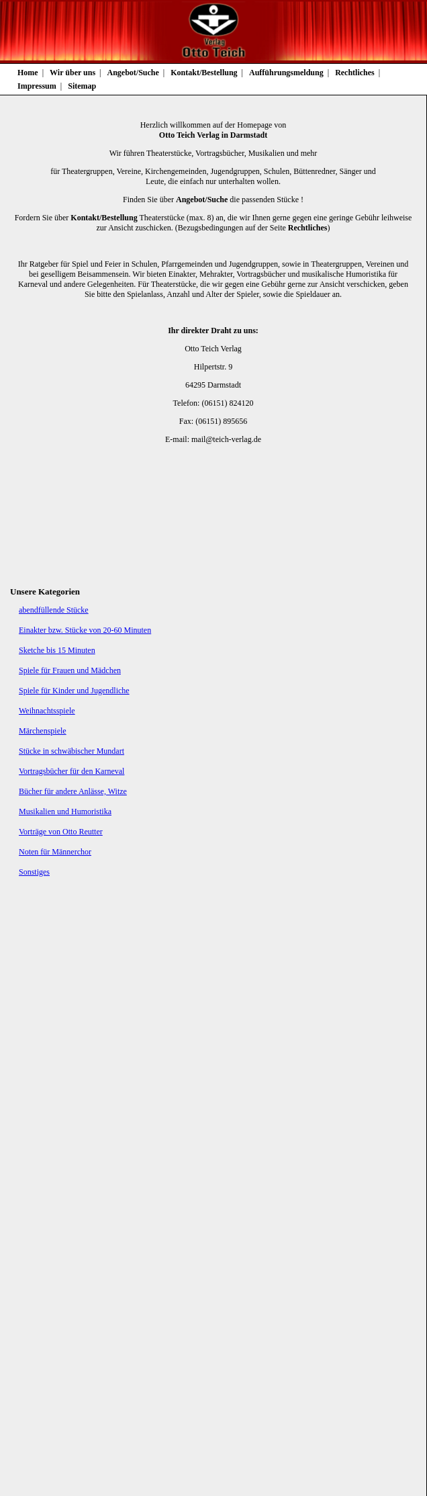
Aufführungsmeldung (286, 72)
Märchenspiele (42, 731)
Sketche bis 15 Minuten (57, 650)
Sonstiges (34, 872)
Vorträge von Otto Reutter (61, 831)
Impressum (36, 86)
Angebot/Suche (133, 72)
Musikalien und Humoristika (65, 811)
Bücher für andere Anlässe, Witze (73, 791)
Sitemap (82, 86)
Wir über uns (72, 72)
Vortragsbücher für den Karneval (71, 771)
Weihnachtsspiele (47, 710)
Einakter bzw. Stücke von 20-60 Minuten (85, 630)
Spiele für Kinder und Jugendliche (74, 690)
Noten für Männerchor (55, 851)
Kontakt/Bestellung (204, 72)
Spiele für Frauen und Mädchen (70, 670)
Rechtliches (355, 72)
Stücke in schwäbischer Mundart (71, 751)
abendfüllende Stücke (54, 610)
